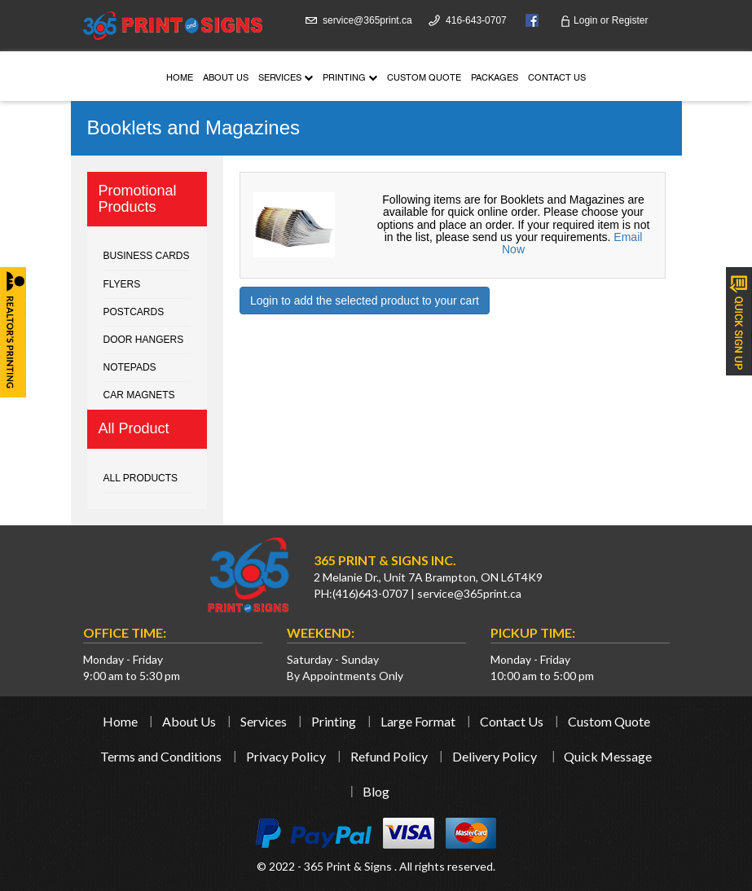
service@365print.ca (367, 20)
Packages (494, 78)
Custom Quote (424, 78)
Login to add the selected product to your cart (364, 300)
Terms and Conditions (161, 756)
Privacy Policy (286, 756)
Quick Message (608, 756)
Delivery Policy (494, 756)
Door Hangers (143, 339)
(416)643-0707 (370, 593)
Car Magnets (139, 395)
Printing (350, 78)
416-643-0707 (476, 20)
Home (179, 78)
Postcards (134, 312)
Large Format (417, 721)
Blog (376, 791)
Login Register (604, 20)
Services (285, 78)
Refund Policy (389, 756)
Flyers (122, 284)
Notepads (129, 367)
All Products (140, 478)
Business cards (146, 255)
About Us (225, 78)
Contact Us (557, 78)
